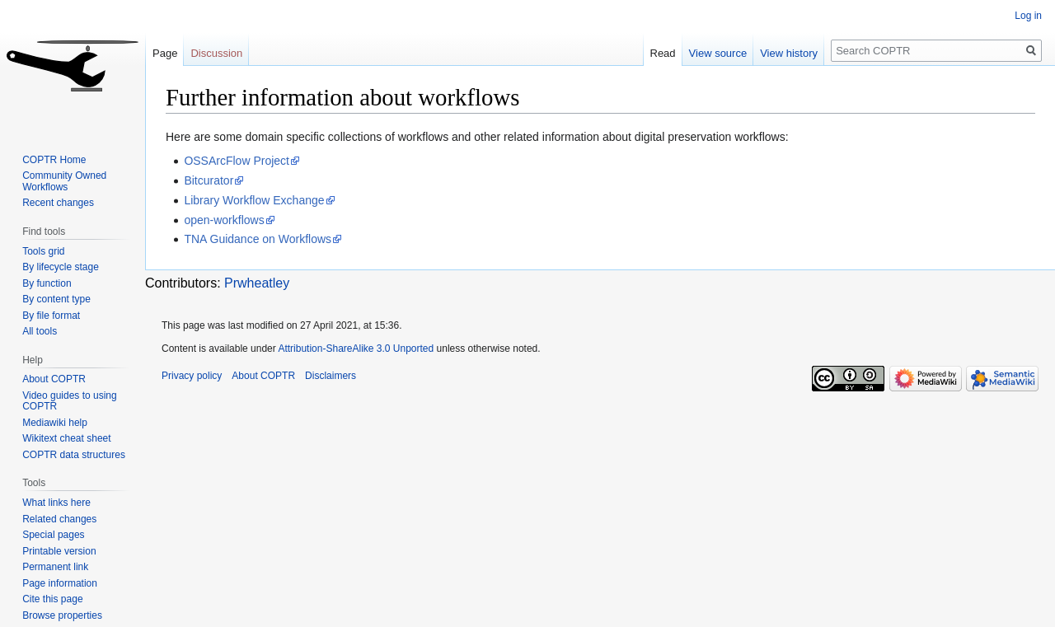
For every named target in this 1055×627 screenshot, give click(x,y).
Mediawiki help (54, 422)
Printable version (59, 551)
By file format (51, 315)
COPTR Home (54, 160)
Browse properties (62, 615)
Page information (59, 583)
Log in (1028, 15)
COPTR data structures (73, 455)
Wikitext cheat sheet (66, 438)
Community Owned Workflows (64, 181)
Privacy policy (192, 375)
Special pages (53, 534)
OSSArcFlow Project (236, 160)
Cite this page (52, 599)
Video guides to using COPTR (69, 401)
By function (46, 283)
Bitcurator (208, 180)
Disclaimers (330, 375)
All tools (39, 331)
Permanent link (55, 567)
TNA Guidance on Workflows (257, 239)
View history (789, 53)
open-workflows (224, 220)
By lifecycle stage (60, 267)
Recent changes (58, 202)
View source (718, 53)
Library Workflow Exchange (254, 200)
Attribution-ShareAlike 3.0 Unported (356, 348)
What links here (56, 502)
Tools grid (43, 251)
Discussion (216, 53)
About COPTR (54, 379)
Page (164, 53)
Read (663, 53)
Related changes (59, 519)
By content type (56, 299)
